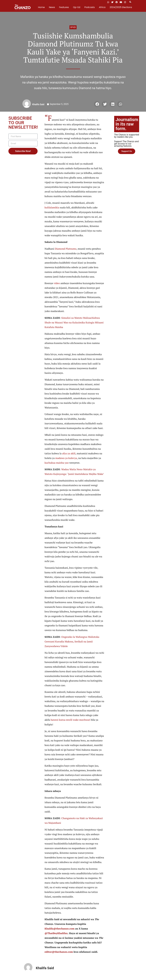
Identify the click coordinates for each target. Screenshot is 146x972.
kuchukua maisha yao (57, 462)
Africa (102, 7)
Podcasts (89, 7)
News (52, 7)
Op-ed (73, 27)
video (57, 283)
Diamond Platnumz (65, 248)
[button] (130, 2)
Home (41, 7)
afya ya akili (68, 453)
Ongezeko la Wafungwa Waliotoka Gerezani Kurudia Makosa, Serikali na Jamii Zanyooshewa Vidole (72, 641)
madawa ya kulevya (66, 458)
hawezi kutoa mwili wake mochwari (71, 719)
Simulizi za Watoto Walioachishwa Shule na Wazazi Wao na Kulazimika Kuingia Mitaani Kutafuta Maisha (74, 322)
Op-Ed (76, 7)
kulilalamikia (52, 207)
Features (64, 7)
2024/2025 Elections (121, 7)
